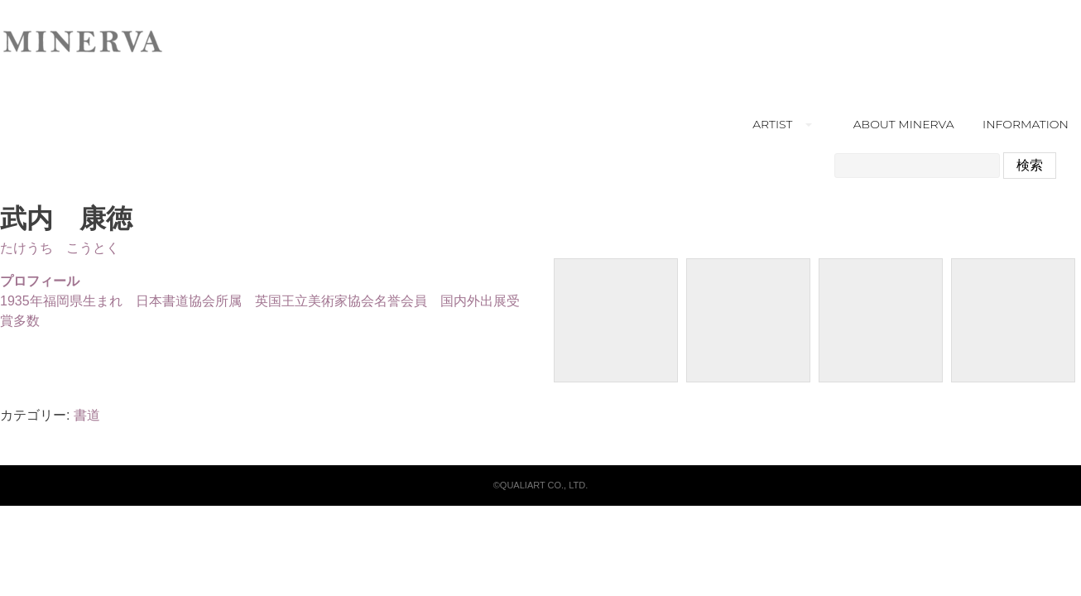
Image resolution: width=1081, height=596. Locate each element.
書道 (87, 415)
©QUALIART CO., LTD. (540, 485)
